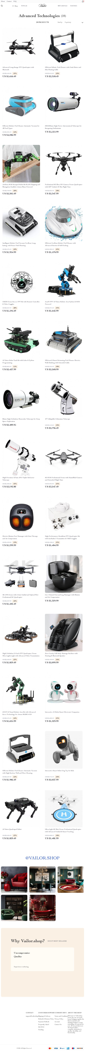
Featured (73, 6)
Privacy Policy (59, 1019)
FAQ (14, 1)
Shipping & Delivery (44, 1016)
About (3, 1)
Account (57, 1022)
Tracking (40, 1029)
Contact (9, 1)
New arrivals (62, 6)
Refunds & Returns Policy (46, 1019)
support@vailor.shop (32, 1016)
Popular (24, 6)
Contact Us (58, 1024)
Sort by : (60, 22)
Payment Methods (43, 1022)
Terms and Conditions (61, 1016)
